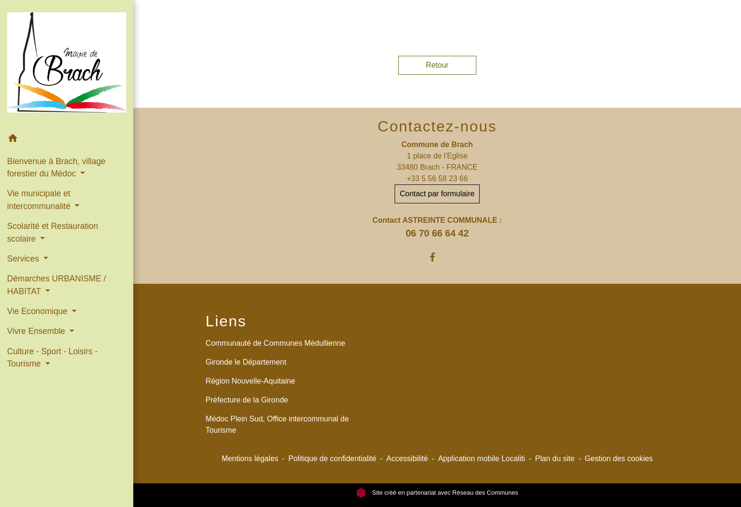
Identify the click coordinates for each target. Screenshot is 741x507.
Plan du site (555, 459)
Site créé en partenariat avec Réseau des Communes (437, 492)
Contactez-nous (437, 126)
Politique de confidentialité (332, 459)
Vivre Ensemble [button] (37, 331)
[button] (66, 140)
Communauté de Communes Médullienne (275, 343)
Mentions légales (250, 459)
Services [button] (24, 258)
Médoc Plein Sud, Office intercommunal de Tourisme (277, 424)
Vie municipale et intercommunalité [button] (40, 199)
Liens (226, 321)
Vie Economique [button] (38, 311)
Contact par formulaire (437, 194)
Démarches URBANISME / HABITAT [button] (56, 285)
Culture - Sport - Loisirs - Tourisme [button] (52, 357)
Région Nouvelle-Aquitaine (250, 381)
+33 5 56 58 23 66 (436, 179)
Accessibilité (407, 459)
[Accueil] (66, 64)
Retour (437, 65)
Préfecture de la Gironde (247, 400)
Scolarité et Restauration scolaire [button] (52, 232)
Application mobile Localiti (481, 459)
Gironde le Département (246, 362)
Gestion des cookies (619, 459)
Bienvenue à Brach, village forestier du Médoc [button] (56, 167)
